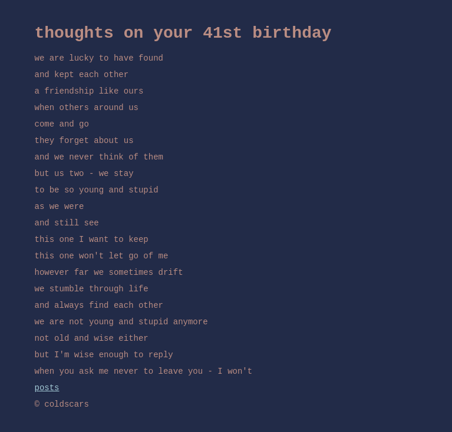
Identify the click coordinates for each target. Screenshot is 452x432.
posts (47, 388)
